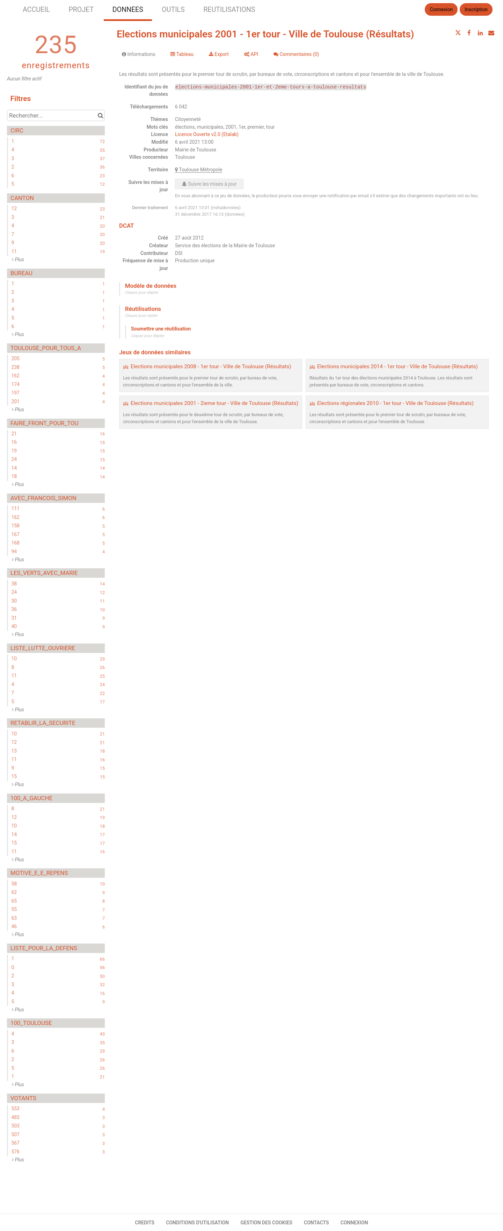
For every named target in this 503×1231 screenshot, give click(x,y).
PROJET (81, 10)
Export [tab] (219, 54)
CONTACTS (316, 1222)
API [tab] (251, 54)
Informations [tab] (138, 54)
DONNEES (127, 10)
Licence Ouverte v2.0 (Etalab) (207, 134)
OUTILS (173, 10)
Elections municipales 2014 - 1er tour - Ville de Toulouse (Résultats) (397, 366)
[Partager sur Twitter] (458, 33)
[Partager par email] (491, 33)
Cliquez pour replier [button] (141, 315)
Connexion (441, 9)
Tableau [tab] (181, 54)
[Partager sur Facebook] (469, 33)
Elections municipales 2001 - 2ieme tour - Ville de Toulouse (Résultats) (214, 403)
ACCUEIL (36, 10)
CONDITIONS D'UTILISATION (197, 1222)
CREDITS (144, 1222)
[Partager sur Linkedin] (480, 33)
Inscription (476, 9)
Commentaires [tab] (296, 54)
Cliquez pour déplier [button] (142, 292)
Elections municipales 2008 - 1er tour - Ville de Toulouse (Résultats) (211, 366)
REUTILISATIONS (229, 10)
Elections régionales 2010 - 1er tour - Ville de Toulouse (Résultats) (395, 403)
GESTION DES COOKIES (266, 1222)
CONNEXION (354, 1222)
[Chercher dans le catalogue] (100, 115)
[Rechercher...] (56, 115)
